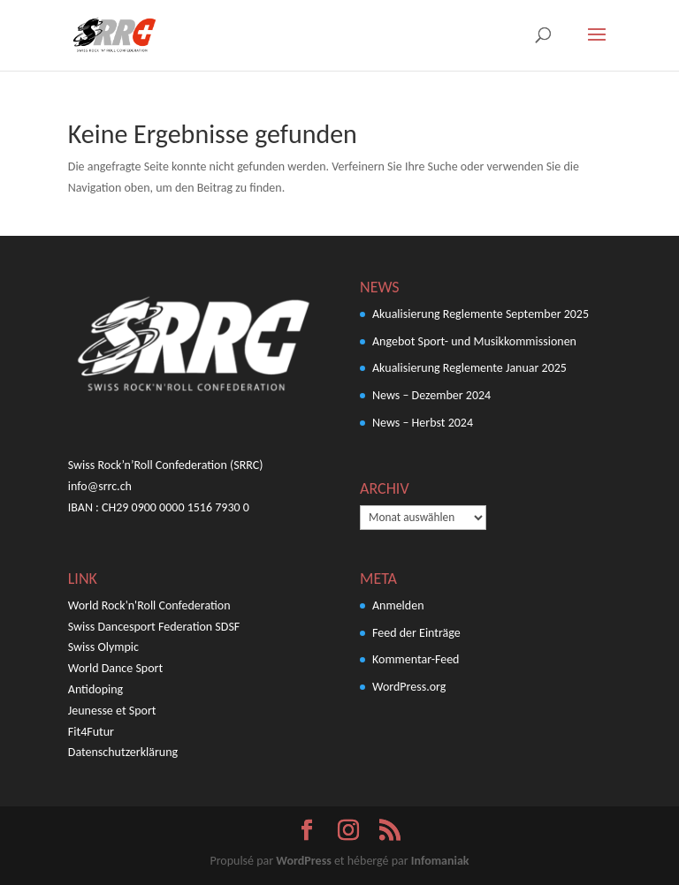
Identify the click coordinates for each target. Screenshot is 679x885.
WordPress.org (409, 686)
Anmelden (398, 605)
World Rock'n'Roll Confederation (149, 605)
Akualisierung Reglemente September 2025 (480, 313)
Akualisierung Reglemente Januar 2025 (469, 367)
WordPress (303, 860)
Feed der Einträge (416, 632)
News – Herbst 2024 (422, 422)
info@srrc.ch (100, 486)
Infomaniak (440, 860)
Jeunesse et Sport (112, 710)
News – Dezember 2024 (431, 395)
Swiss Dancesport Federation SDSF (154, 626)
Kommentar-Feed (415, 659)
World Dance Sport (115, 668)
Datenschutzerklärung (123, 752)
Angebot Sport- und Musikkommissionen (474, 341)
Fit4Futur (91, 731)
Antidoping (95, 689)
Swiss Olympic (103, 646)
